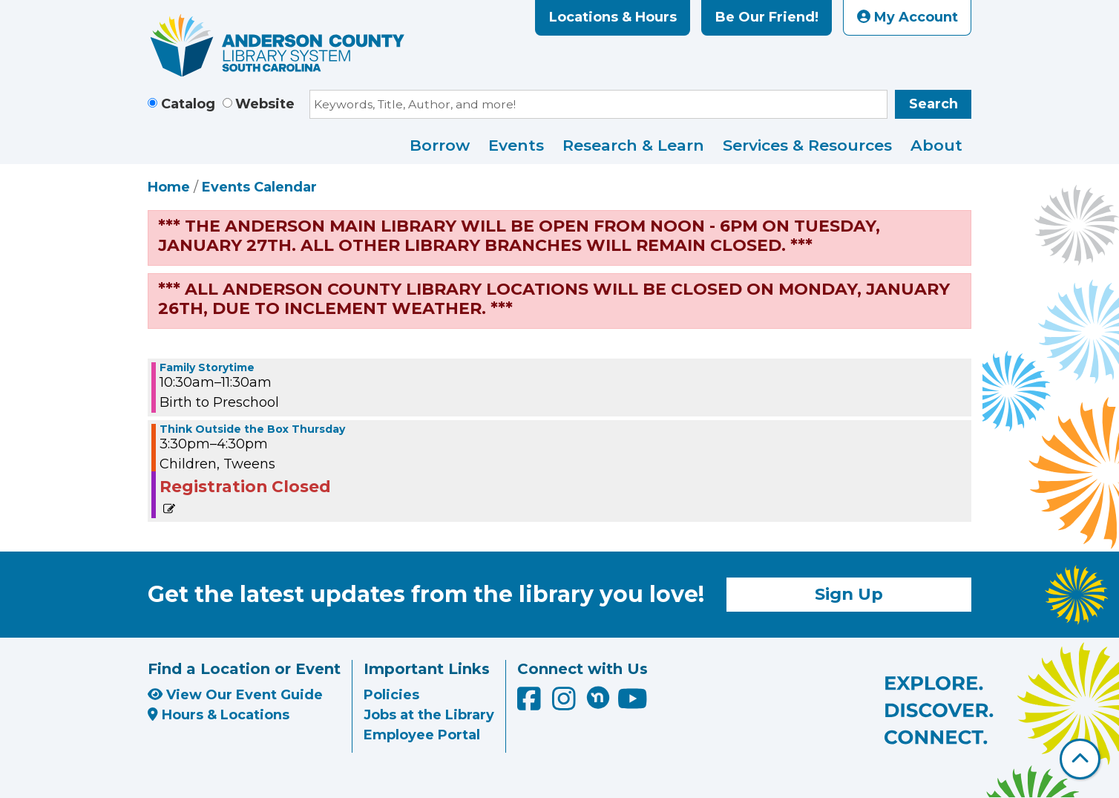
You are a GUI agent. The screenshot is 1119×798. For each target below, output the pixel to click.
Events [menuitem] (516, 145)
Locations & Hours (613, 17)
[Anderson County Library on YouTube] (632, 704)
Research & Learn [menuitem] (633, 145)
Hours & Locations (218, 715)
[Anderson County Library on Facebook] (531, 704)
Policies (391, 695)
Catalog (188, 104)
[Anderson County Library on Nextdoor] (598, 697)
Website (265, 104)
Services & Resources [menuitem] (807, 145)
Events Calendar (259, 187)
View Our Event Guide (235, 695)
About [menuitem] (936, 145)
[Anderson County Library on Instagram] (566, 704)
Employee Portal (422, 735)
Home (169, 187)
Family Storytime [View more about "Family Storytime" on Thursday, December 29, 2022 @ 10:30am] (207, 367)
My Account (907, 17)
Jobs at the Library (429, 715)
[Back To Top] (1080, 759)
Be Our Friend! (766, 17)
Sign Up (849, 593)
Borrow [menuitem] (440, 145)
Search (933, 104)
